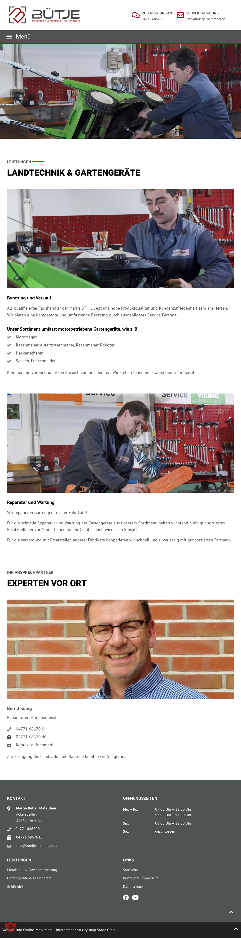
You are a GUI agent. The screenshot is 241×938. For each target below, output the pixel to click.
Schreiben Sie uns (202, 13)
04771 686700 (152, 19)
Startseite (130, 869)
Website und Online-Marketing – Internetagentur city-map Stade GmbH (59, 929)
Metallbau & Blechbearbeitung (32, 869)
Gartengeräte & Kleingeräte (29, 878)
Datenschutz (133, 886)
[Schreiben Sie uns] (180, 15)
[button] (18, 36)
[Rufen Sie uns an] (135, 15)
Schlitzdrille (16, 886)
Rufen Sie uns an (157, 13)
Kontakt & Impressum (140, 878)
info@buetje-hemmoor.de (206, 19)
